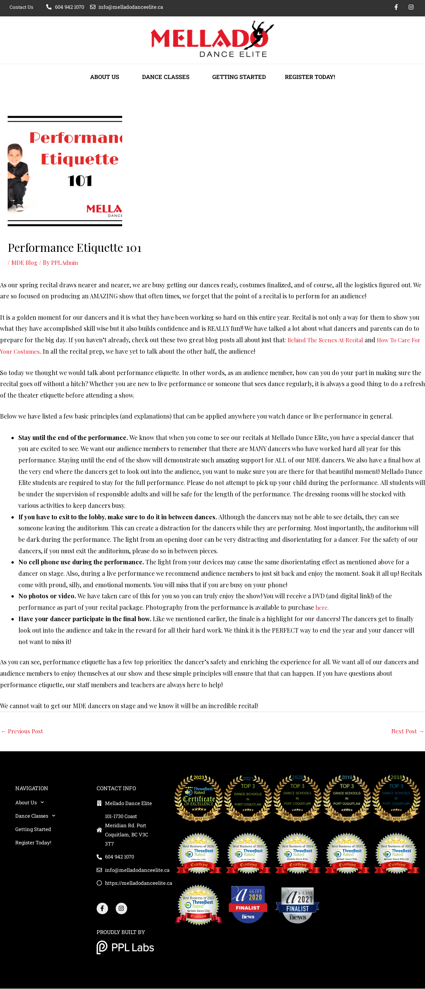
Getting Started (239, 77)
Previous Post (23, 730)
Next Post (407, 730)
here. (322, 607)
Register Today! (310, 77)
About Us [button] (106, 77)
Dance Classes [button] (167, 77)
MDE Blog (25, 262)
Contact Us (21, 7)
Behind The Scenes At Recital (328, 339)
